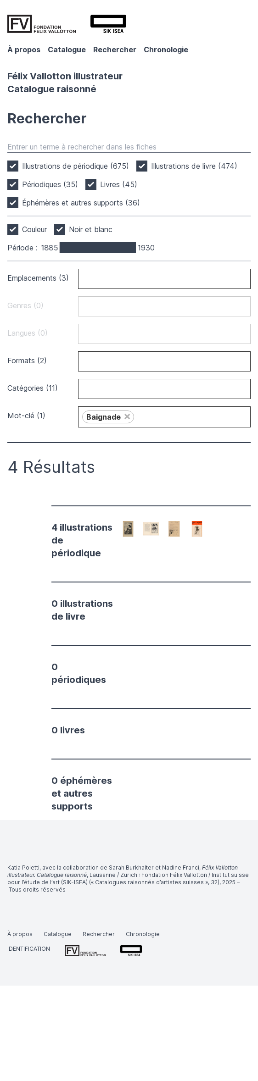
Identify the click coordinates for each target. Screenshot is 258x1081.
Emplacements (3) (38, 278)
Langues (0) (27, 333)
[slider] (61, 247)
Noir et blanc (90, 229)
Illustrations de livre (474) (194, 166)
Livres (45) (118, 184)
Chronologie (166, 49)
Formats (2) (27, 360)
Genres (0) (25, 305)
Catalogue (67, 49)
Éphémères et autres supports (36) (81, 202)
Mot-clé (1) (26, 415)
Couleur (34, 229)
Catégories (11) (32, 388)
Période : (22, 247)
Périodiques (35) (50, 184)
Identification (28, 948)
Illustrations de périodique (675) (75, 166)
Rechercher (114, 49)
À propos (23, 49)
